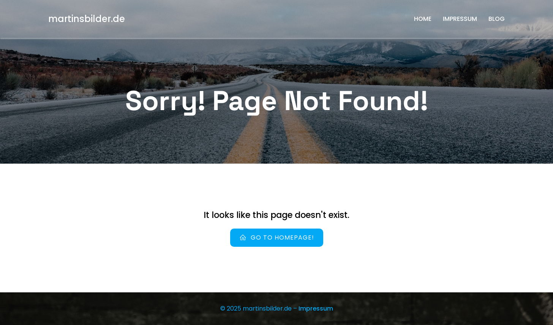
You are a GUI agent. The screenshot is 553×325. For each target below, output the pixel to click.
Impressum (460, 18)
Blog (496, 18)
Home (422, 18)
